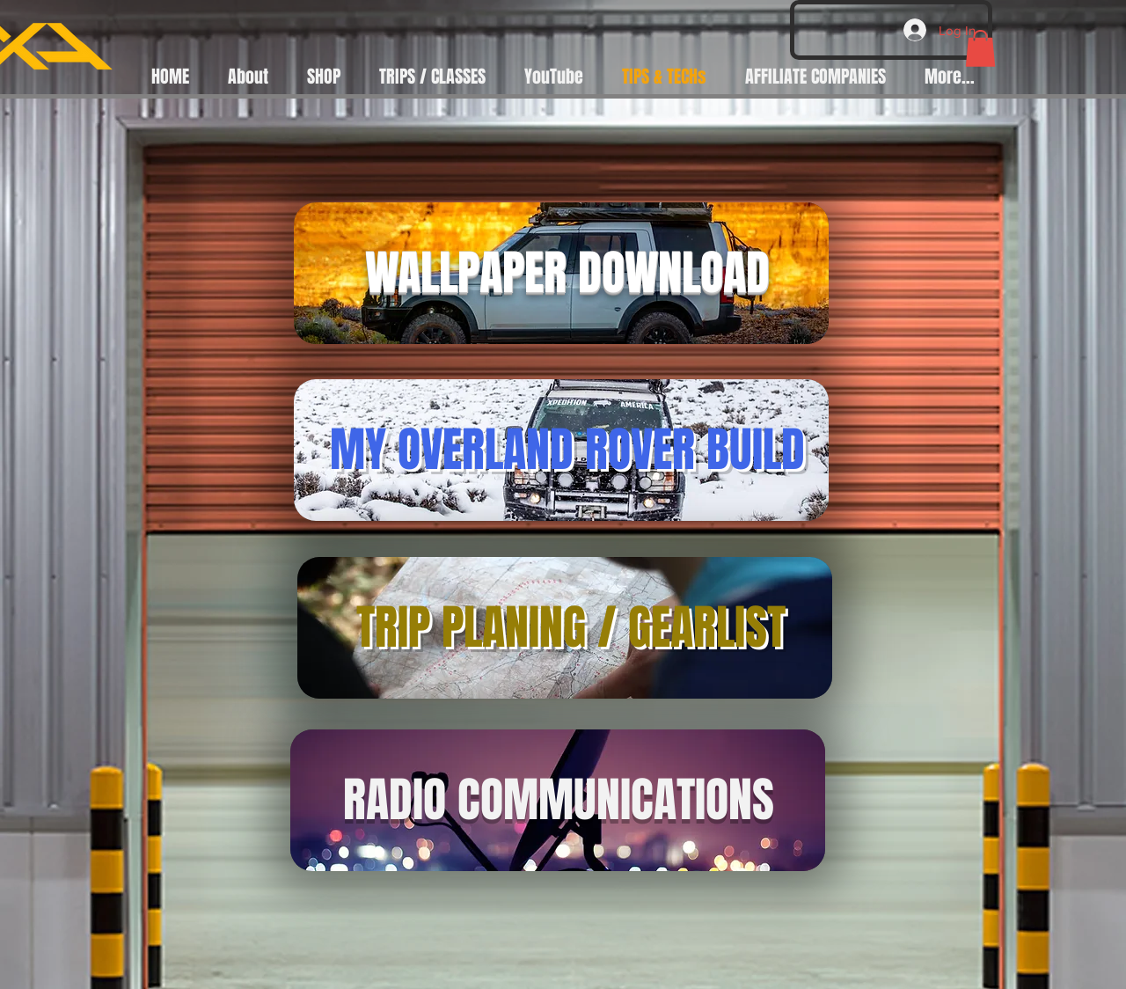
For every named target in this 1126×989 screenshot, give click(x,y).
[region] (561, 273)
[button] (980, 48)
